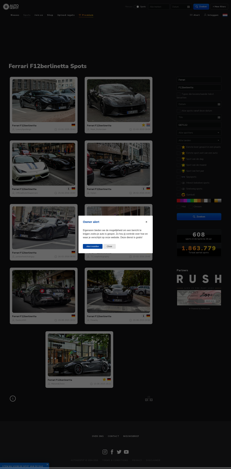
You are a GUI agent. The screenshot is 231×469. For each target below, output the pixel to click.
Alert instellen (92, 246)
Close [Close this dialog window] (109, 246)
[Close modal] (146, 222)
